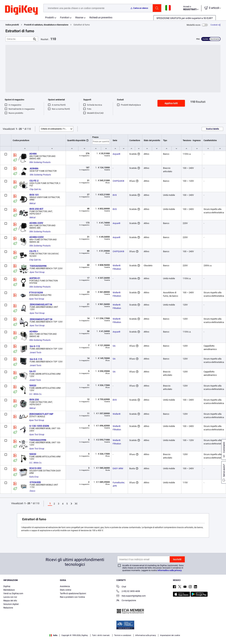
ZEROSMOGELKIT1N (41, 304)
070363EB (35, 482)
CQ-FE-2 (34, 180)
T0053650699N (38, 266)
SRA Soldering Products (40, 162)
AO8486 (34, 168)
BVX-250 (34, 399)
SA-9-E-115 (36, 359)
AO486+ (33, 331)
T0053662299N (37, 440)
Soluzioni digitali (11, 604)
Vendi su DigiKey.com (13, 593)
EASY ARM (118, 468)
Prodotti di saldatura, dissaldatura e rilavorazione (46, 25)
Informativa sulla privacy (169, 570)
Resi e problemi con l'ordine (72, 597)
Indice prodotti (12, 25)
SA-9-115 (35, 346)
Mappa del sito (10, 600)
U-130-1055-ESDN (39, 426)
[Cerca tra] (19, 39)
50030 (32, 454)
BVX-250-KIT (36, 209)
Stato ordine (65, 590)
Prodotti (49, 17)
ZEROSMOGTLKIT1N (41, 319)
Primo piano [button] (57, 129)
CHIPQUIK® (118, 181)
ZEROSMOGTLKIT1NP (41, 414)
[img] (21, 10)
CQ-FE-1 (33, 251)
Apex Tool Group (37, 272)
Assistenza (65, 586)
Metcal (32, 203)
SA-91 (32, 371)
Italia (53, 635)
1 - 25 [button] (19, 129)
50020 (32, 385)
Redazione (8, 608)
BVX (115, 195)
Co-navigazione (126, 600)
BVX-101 (34, 194)
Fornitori (64, 17)
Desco (32, 491)
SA (114, 346)
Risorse (79, 17)
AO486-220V (36, 223)
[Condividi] (216, 25)
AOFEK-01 (34, 278)
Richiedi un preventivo (100, 17)
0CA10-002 (35, 468)
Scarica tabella (212, 129)
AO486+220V (36, 237)
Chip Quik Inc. (36, 189)
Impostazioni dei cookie (170, 635)
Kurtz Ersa (33, 477)
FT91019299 (36, 292)
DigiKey (6, 586)
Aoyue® (116, 154)
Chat (121, 587)
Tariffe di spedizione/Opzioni (73, 593)
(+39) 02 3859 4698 (128, 591)
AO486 (33, 153)
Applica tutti (171, 103)
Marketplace (9, 590)
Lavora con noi (10, 597)
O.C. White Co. (35, 394)
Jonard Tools (35, 352)
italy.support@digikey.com (131, 596)
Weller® (116, 414)
